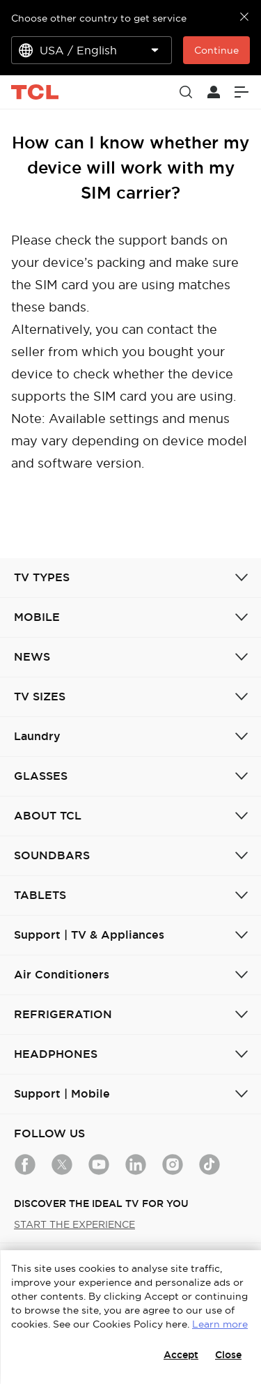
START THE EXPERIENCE (74, 1224)
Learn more (220, 1324)
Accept (181, 1354)
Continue (216, 50)
